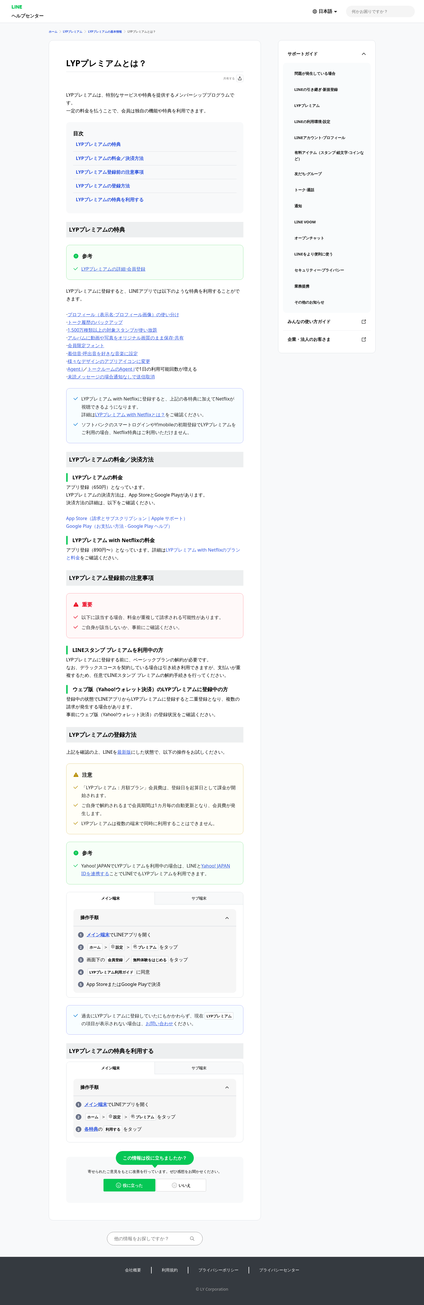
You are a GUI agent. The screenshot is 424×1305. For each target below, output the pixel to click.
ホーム (53, 32)
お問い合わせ (159, 1023)
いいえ (181, 1185)
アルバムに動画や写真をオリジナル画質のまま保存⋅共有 (126, 338)
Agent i (75, 369)
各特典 (91, 1129)
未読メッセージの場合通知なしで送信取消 (111, 377)
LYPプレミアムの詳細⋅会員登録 (113, 269)
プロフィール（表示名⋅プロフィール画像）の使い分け (123, 314)
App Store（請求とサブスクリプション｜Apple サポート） (127, 518)
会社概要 (133, 1270)
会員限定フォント (86, 345)
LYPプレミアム (73, 32)
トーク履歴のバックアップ (95, 322)
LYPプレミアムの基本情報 (105, 32)
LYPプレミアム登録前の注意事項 (110, 172)
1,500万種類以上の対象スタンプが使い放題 (112, 330)
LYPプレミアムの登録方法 (103, 186)
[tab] (111, 898)
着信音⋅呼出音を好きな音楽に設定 (103, 353)
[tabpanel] (155, 951)
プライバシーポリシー (218, 1270)
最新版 (124, 752)
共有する (233, 78)
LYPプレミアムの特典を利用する (110, 199)
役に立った (129, 1185)
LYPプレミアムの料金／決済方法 (110, 158)
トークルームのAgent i (111, 369)
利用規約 (170, 1270)
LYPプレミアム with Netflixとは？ (130, 414)
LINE (16, 7)
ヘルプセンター (27, 16)
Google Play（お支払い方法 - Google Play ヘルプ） (119, 526)
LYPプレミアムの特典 (98, 144)
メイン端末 (98, 934)
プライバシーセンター (279, 1270)
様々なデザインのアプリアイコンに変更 (109, 361)
